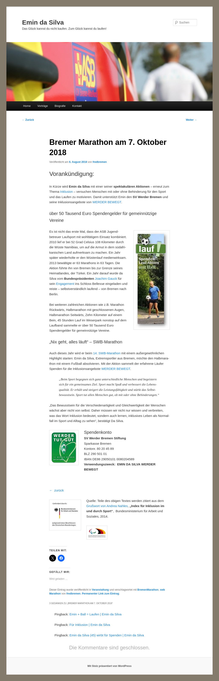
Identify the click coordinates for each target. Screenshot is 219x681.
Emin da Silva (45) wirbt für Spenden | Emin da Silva (107, 635)
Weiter (191, 119)
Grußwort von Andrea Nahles (107, 506)
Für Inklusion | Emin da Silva (90, 625)
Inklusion (66, 191)
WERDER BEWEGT (106, 202)
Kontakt (77, 105)
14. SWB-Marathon (106, 353)
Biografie (60, 105)
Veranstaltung (100, 589)
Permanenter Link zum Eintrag (100, 593)
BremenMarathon (147, 589)
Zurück (28, 119)
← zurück (56, 490)
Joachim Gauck (106, 278)
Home (27, 105)
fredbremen (100, 161)
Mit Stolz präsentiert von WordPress (109, 666)
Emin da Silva (43, 22)
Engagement (65, 283)
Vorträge (42, 105)
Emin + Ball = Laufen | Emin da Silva (95, 614)
